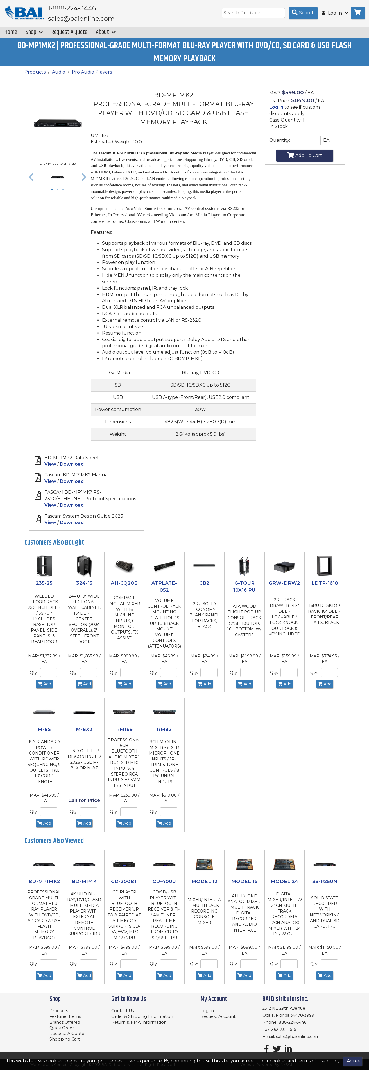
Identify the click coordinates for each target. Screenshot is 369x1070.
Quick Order (61, 1027)
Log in (276, 111)
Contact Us (122, 1010)
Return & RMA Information (139, 1022)
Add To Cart (304, 159)
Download (72, 468)
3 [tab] (64, 194)
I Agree (352, 1061)
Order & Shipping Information (142, 1016)
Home (10, 36)
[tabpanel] (58, 181)
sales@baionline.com (298, 1036)
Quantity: (279, 144)
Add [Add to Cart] (44, 688)
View (50, 468)
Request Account (218, 1016)
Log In (207, 1010)
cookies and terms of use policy (304, 1061)
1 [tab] (53, 194)
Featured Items (65, 1016)
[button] (31, 181)
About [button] (106, 36)
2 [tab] (59, 194)
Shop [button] (34, 36)
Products (35, 76)
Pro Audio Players (92, 76)
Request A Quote (69, 36)
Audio (58, 76)
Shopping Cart (64, 1039)
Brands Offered (64, 1022)
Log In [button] (335, 13)
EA (326, 144)
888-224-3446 (292, 1022)
